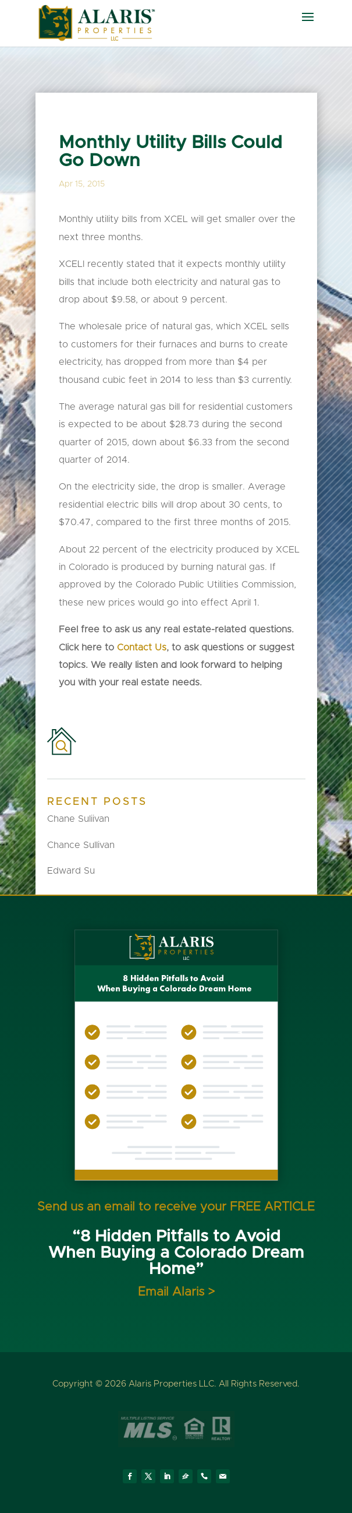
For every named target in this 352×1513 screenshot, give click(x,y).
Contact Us (141, 647)
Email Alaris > (176, 1292)
